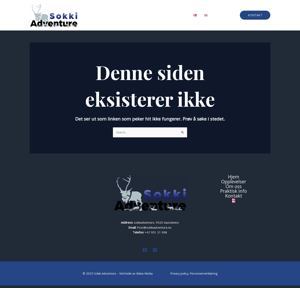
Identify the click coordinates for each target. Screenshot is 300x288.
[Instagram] (155, 252)
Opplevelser (119, 16)
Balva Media (144, 276)
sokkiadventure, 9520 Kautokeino (156, 225)
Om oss (139, 16)
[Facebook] (145, 252)
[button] (255, 16)
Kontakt (179, 16)
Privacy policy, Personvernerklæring (194, 276)
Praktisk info (159, 16)
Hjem (101, 16)
